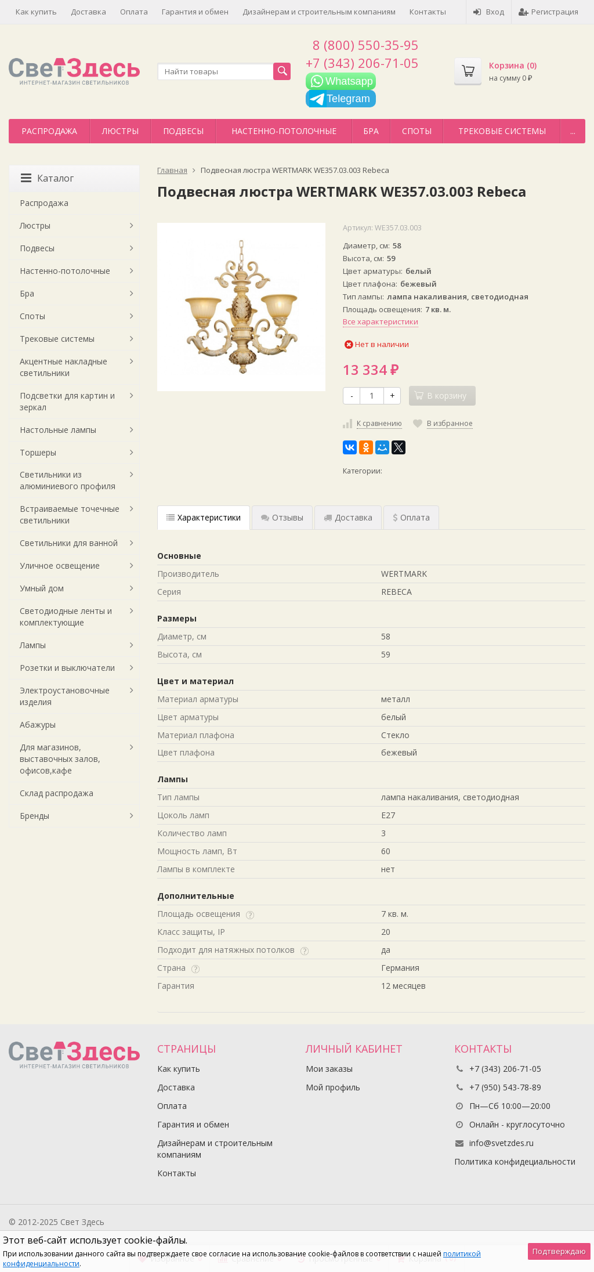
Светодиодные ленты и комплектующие (66, 616)
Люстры (120, 130)
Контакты (428, 11)
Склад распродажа (56, 792)
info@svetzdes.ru (501, 1142)
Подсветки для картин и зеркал (67, 401)
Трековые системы (502, 130)
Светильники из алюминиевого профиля (67, 480)
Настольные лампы (58, 429)
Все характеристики (380, 321)
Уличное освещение (60, 565)
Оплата (134, 11)
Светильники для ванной (69, 542)
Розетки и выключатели (67, 667)
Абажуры (38, 724)
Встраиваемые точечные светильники (69, 514)
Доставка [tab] (348, 517)
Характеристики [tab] (203, 517)
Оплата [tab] (411, 517)
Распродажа (49, 130)
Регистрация (548, 11)
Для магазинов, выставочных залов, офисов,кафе (60, 759)
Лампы (33, 645)
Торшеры (38, 452)
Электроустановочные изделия (65, 696)
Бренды (34, 815)
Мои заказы (329, 1068)
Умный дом (42, 588)
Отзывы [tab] (282, 517)
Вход (488, 11)
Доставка (88, 11)
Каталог (47, 178)
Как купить (36, 11)
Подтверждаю (559, 1251)
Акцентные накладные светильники (63, 367)
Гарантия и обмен (195, 11)
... (572, 130)
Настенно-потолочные (283, 130)
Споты (417, 130)
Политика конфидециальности (514, 1161)
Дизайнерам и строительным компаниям (319, 11)
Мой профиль (333, 1087)
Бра (371, 130)
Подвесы (183, 130)
